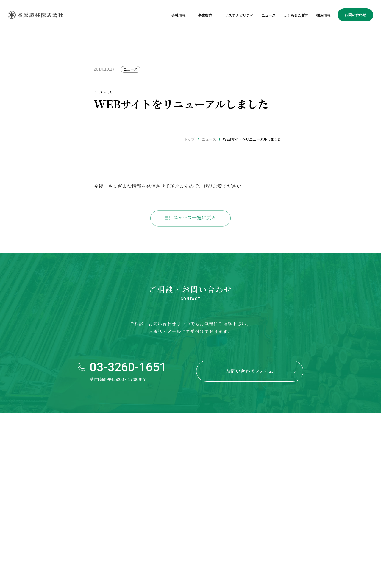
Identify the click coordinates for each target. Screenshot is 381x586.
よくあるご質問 (295, 15)
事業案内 (205, 15)
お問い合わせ (355, 15)
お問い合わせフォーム (250, 370)
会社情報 (178, 15)
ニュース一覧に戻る (194, 219)
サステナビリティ (239, 15)
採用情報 (323, 15)
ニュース (268, 15)
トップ (189, 139)
